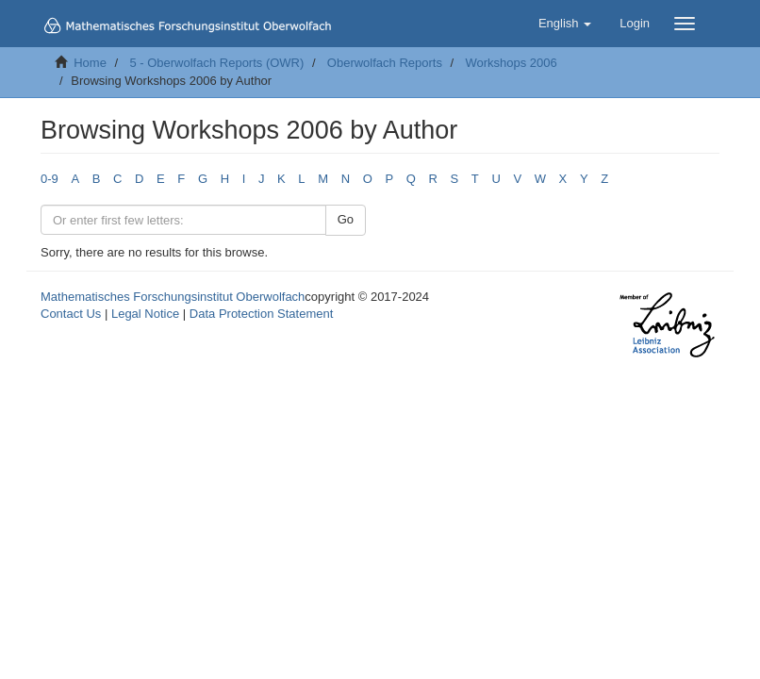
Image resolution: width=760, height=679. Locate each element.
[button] (564, 23)
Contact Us (71, 313)
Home (90, 63)
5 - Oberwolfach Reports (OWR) (216, 63)
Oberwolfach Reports (384, 63)
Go (346, 219)
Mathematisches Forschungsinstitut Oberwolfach (173, 297)
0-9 (49, 179)
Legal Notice (145, 313)
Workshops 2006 (510, 63)
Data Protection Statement (261, 313)
